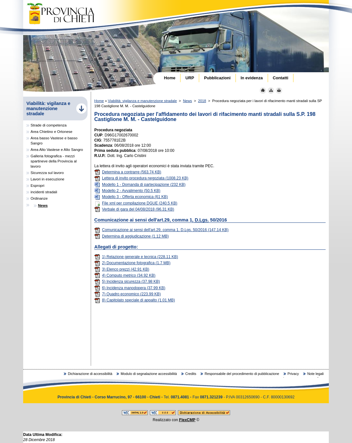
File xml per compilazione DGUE (135, 203)
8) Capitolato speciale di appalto (134, 300)
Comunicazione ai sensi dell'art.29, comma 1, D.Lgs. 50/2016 (161, 230)
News (187, 101)
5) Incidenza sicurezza (127, 281)
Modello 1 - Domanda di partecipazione (140, 184)
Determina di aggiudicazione (131, 236)
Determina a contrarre (127, 172)
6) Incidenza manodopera (129, 288)
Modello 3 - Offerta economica (131, 197)
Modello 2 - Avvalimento (127, 190)
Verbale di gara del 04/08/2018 (134, 209)
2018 (202, 101)
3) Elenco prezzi (121, 269)
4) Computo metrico (124, 275)
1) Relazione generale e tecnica (136, 257)
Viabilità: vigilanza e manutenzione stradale (142, 101)
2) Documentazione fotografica (132, 263)
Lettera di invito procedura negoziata (141, 178)
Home (99, 101)
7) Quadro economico (127, 294)
